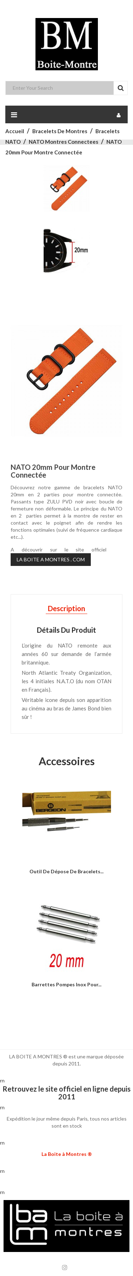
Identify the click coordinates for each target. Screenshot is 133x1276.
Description (66, 608)
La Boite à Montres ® (66, 1154)
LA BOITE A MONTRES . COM (51, 559)
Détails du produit (66, 630)
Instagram (65, 1267)
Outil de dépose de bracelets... (66, 871)
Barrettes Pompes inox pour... (66, 984)
